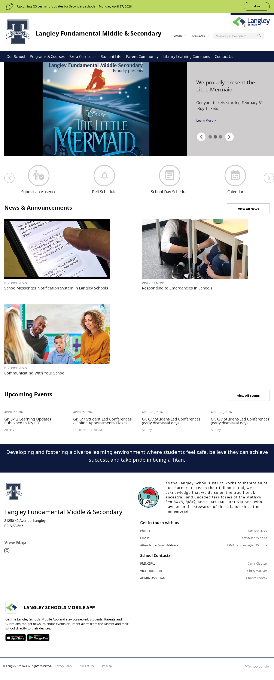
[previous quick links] (9, 178)
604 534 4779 (257, 531)
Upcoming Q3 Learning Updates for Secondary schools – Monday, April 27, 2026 (74, 6)
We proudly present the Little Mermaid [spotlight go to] (225, 86)
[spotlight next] (229, 137)
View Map (15, 542)
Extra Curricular (82, 56)
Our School (15, 56)
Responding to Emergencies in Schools (177, 288)
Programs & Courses (47, 56)
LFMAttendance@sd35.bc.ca (247, 545)
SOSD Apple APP (15, 637)
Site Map (106, 666)
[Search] (235, 36)
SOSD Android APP (38, 637)
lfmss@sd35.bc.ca (254, 538)
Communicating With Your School (35, 373)
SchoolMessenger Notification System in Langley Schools (56, 288)
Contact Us (224, 56)
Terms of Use (86, 666)
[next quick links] (269, 178)
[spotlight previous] (201, 137)
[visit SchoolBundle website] (257, 666)
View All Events (248, 396)
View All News (248, 209)
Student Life (111, 56)
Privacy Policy (63, 666)
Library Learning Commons (186, 56)
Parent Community (142, 56)
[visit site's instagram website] (6, 551)
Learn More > (206, 120)
